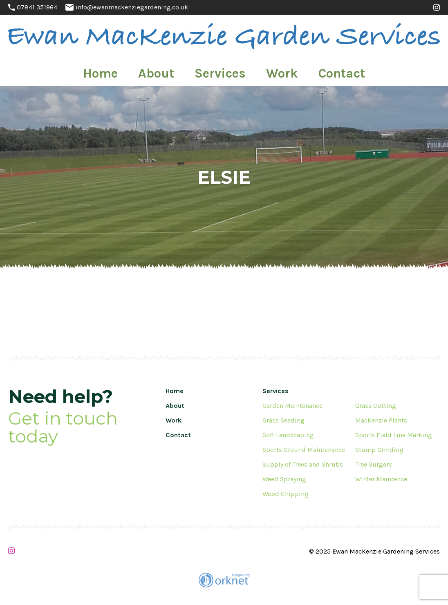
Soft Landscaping (288, 435)
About (179, 70)
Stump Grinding (379, 450)
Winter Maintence (381, 479)
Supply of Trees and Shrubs (302, 464)
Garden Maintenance (292, 405)
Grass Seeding (283, 420)
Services (222, 70)
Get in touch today (63, 428)
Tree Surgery (373, 464)
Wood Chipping (285, 494)
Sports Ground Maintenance (303, 450)
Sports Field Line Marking (393, 435)
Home (140, 70)
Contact (304, 70)
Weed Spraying (284, 479)
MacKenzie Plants (381, 420)
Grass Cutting (375, 405)
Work (263, 70)
